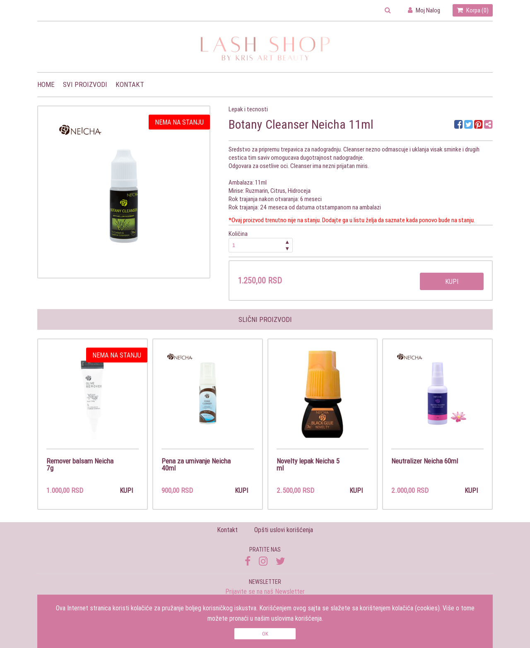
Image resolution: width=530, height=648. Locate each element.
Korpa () (473, 10)
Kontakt (130, 84)
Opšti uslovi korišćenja (283, 530)
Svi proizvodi (85, 84)
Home (46, 84)
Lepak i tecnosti (248, 109)
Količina (261, 241)
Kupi (451, 281)
